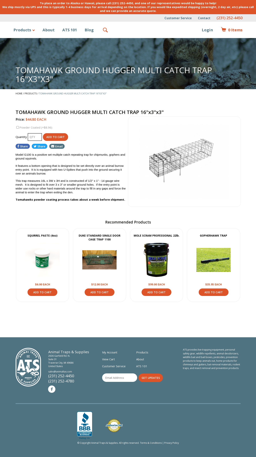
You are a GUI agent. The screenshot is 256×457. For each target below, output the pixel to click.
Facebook (51, 389)
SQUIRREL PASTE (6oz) (43, 235)
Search (105, 30)
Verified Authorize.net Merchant (114, 425)
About (49, 29)
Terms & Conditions (151, 443)
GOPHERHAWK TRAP (213, 235)
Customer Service (178, 18)
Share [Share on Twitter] (39, 146)
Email (57, 146)
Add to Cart (42, 292)
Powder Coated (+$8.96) (35, 127)
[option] (184, 162)
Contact (204, 18)
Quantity (22, 137)
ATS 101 (69, 29)
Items (232, 30)
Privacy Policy (171, 443)
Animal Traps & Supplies (128, 39)
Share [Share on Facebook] (23, 146)
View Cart (108, 359)
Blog (89, 29)
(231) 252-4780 (61, 381)
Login (207, 29)
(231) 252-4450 (230, 17)
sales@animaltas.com (60, 371)
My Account (109, 352)
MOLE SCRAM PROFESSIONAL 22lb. (156, 235)
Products (22, 29)
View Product (42, 260)
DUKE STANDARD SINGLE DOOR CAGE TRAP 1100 (99, 237)
